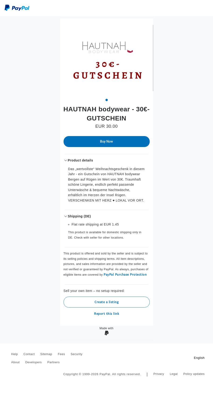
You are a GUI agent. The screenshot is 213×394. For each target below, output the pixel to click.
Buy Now (106, 141)
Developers (33, 362)
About (15, 362)
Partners (53, 362)
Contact (29, 354)
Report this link (106, 313)
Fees (61, 354)
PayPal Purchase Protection (125, 274)
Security (76, 354)
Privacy (158, 374)
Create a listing (106, 302)
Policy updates (194, 374)
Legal (174, 374)
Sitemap (46, 354)
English (199, 358)
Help (14, 354)
